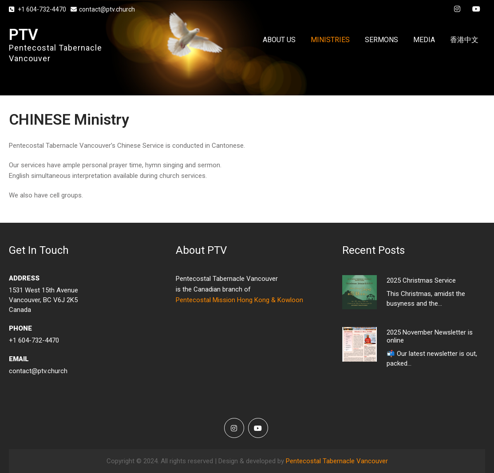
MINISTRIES (330, 39)
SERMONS (381, 39)
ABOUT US (279, 39)
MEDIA (424, 39)
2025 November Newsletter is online (430, 336)
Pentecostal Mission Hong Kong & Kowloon (239, 300)
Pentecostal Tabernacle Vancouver (337, 461)
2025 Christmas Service (421, 280)
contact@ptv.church (103, 9)
